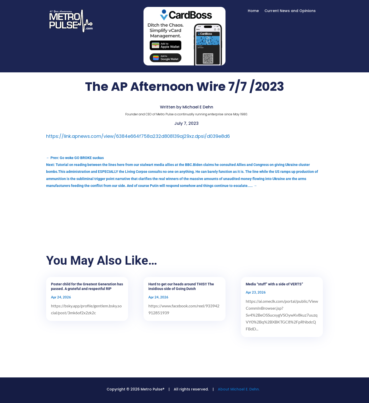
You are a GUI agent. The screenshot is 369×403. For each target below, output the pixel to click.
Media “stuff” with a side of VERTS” (274, 284)
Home (253, 11)
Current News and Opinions (290, 11)
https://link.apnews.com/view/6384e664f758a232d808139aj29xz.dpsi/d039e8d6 (138, 136)
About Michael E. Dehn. (239, 389)
